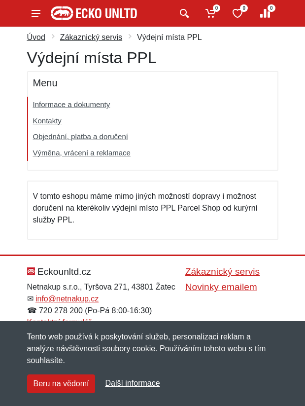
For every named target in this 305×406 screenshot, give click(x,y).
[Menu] (36, 13)
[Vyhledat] (183, 13)
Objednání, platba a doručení (80, 136)
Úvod (36, 37)
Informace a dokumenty (71, 104)
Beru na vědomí (61, 383)
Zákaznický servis (91, 37)
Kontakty (47, 120)
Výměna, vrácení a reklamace (82, 152)
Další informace (132, 383)
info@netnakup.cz (67, 299)
